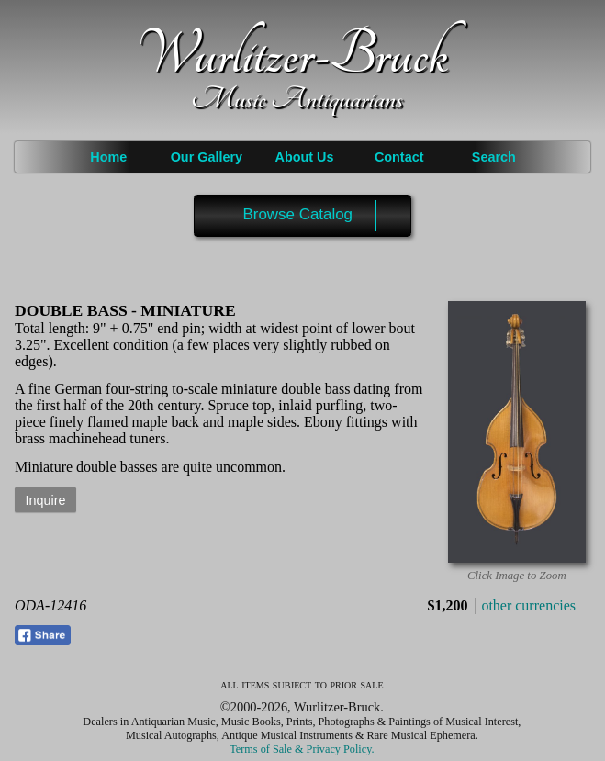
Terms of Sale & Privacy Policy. (302, 749)
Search (494, 157)
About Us (304, 157)
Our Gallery (206, 157)
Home (108, 157)
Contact (399, 157)
